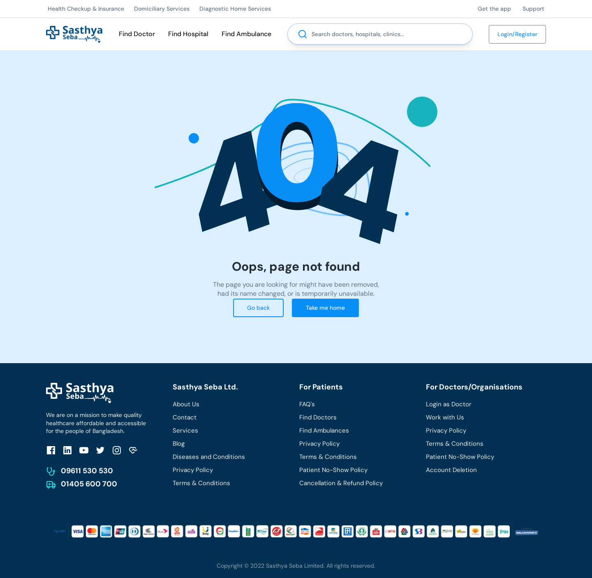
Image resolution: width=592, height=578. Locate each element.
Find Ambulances (324, 430)
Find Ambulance (246, 34)
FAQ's (307, 404)
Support (533, 8)
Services (185, 430)
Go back (258, 307)
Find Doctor (137, 34)
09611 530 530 (87, 471)
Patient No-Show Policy (333, 470)
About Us (186, 404)
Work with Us (445, 417)
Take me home (325, 307)
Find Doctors (318, 417)
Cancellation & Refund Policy (341, 483)
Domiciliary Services (162, 8)
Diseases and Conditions (209, 457)
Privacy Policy (193, 470)
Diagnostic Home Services (235, 8)
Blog (179, 444)
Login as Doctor (449, 404)
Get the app (494, 8)
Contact (185, 417)
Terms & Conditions (201, 483)
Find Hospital (188, 34)
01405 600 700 (89, 484)
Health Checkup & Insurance (86, 8)
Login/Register (517, 34)
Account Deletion (451, 470)
